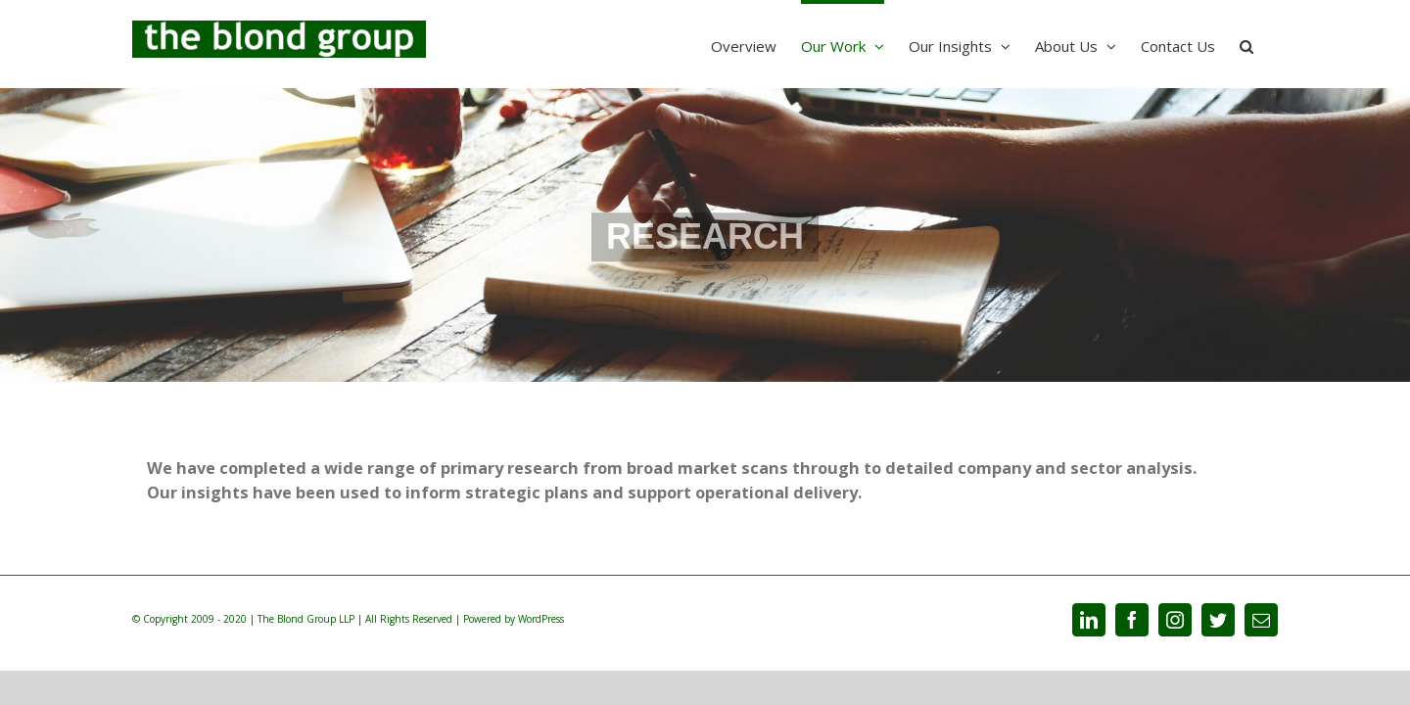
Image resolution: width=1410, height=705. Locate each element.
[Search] (1271, 44)
